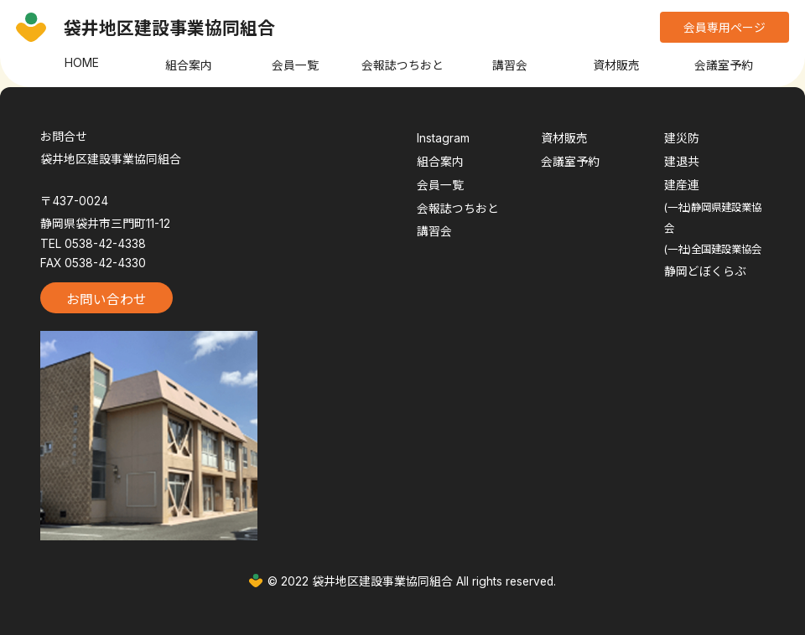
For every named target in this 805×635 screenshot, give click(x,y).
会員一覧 (295, 65)
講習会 (509, 65)
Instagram (443, 138)
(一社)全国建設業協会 (712, 249)
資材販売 (616, 65)
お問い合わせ (106, 299)
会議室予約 (723, 65)
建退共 (681, 161)
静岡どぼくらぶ (705, 271)
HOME (82, 63)
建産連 (681, 185)
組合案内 (188, 65)
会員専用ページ (724, 27)
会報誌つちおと (402, 65)
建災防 (681, 138)
